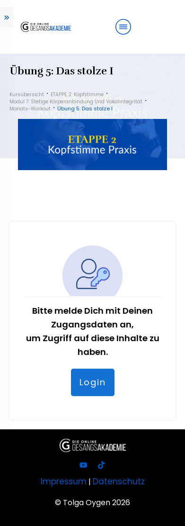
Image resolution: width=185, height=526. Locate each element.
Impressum (64, 481)
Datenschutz (119, 481)
